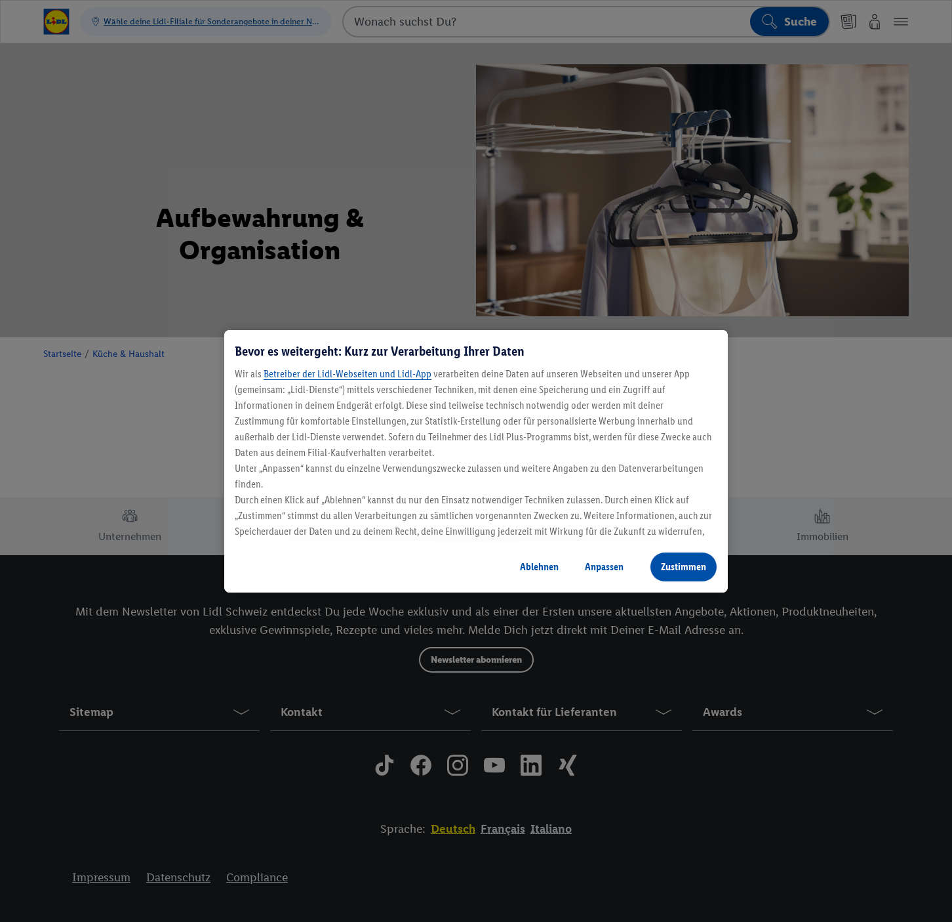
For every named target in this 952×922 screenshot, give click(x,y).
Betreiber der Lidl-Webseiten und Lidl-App (347, 373)
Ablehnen (539, 566)
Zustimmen (683, 566)
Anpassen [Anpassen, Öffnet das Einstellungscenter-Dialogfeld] (604, 566)
